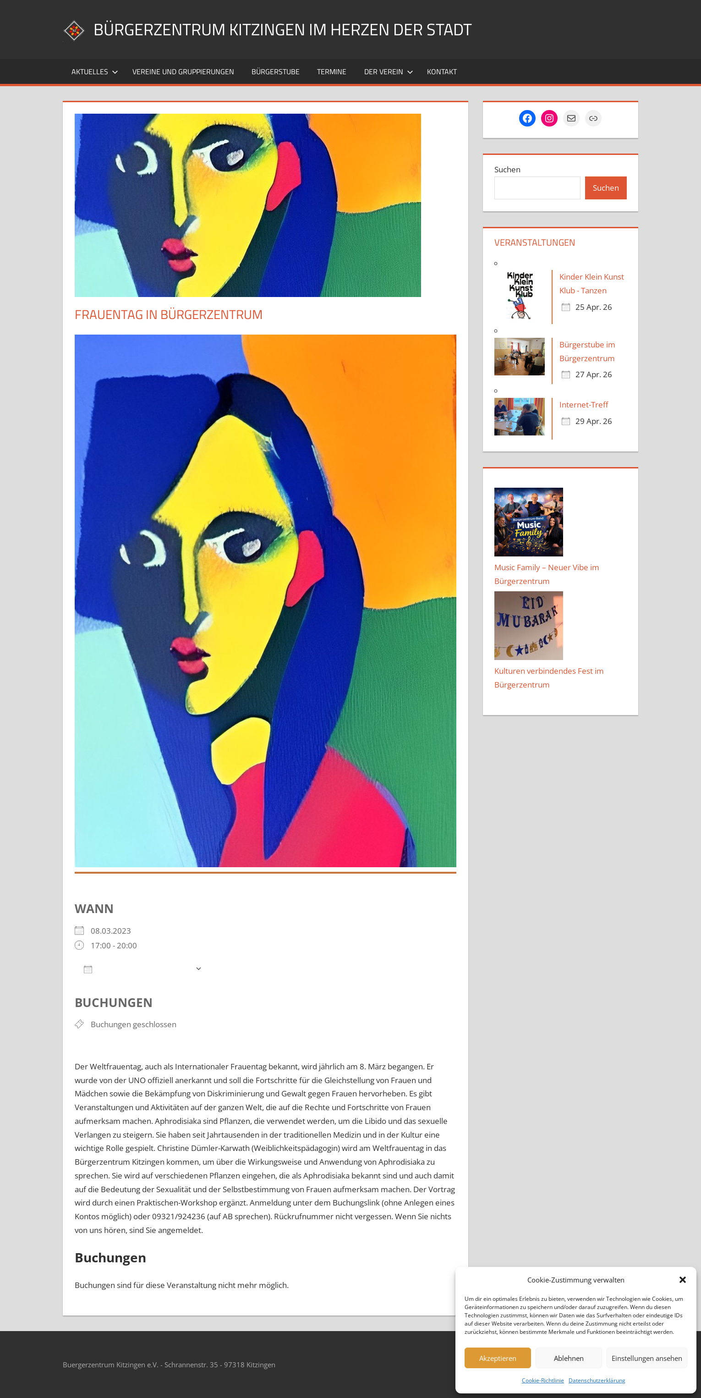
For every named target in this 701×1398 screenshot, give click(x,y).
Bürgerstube (276, 71)
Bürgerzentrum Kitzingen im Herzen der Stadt (282, 29)
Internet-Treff (583, 404)
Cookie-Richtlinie (543, 1380)
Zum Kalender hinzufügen (137, 968)
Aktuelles (94, 71)
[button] (682, 1279)
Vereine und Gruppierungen (183, 71)
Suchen (507, 169)
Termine (331, 71)
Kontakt (442, 71)
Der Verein (388, 71)
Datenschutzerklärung (597, 1380)
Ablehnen (569, 1358)
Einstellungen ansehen (647, 1358)
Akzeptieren (497, 1358)
